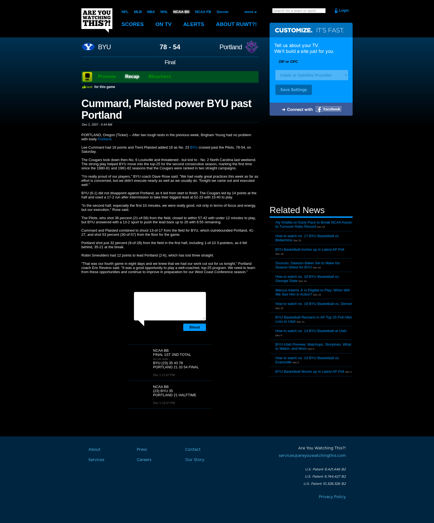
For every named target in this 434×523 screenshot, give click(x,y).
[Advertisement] (311, 161)
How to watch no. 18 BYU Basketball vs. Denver (313, 304)
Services (96, 460)
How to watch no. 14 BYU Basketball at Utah (311, 331)
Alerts (193, 24)
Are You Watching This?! (96, 20)
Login (344, 10)
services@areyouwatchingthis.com (312, 456)
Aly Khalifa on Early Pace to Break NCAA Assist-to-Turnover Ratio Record (314, 224)
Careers (144, 460)
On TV (164, 24)
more (248, 12)
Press (142, 450)
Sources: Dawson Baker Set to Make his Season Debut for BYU (307, 265)
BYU (104, 47)
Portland (230, 47)
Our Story (194, 460)
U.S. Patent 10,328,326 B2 (324, 483)
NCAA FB (203, 12)
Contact (193, 450)
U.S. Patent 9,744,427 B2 (325, 476)
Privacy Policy (332, 497)
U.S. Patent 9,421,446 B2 (325, 469)
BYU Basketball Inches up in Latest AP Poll (309, 249)
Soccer (223, 12)
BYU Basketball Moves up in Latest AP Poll (309, 371)
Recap (132, 76)
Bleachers (160, 76)
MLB (138, 12)
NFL (125, 12)
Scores (133, 24)
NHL (164, 12)
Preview (107, 76)
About (236, 24)
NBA (151, 12)
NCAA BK (181, 12)
